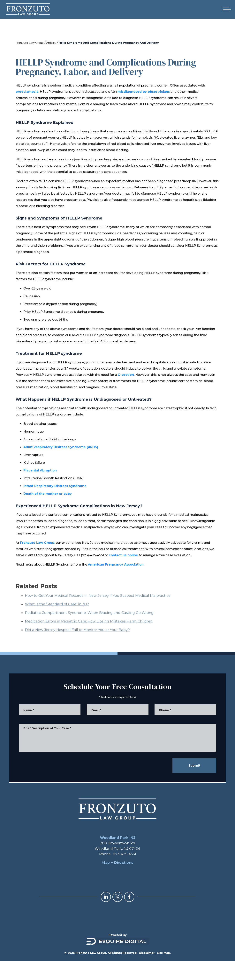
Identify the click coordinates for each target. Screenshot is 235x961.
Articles (51, 43)
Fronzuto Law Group (30, 43)
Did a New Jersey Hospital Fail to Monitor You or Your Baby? (77, 637)
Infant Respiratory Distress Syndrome (55, 486)
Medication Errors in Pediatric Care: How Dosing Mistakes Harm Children (89, 628)
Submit (194, 765)
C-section (126, 375)
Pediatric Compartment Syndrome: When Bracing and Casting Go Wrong (89, 620)
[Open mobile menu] (225, 9)
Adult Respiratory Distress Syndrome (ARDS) (60, 447)
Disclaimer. (147, 953)
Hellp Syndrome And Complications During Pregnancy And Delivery (109, 43)
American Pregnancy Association (116, 564)
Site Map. (164, 953)
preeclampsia (27, 92)
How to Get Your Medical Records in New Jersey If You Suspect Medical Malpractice (98, 603)
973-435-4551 (124, 854)
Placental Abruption (40, 470)
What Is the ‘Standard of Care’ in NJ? (57, 611)
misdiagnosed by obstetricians (144, 92)
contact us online (123, 555)
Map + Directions (117, 862)
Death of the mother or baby (47, 494)
